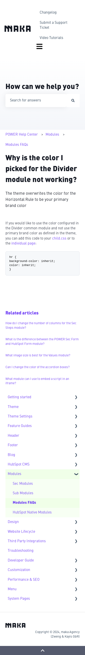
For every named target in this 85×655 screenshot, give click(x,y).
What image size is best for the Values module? (37, 355)
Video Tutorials (51, 38)
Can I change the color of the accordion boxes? (37, 367)
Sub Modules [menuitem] (23, 493)
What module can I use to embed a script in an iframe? (37, 381)
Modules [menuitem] (14, 474)
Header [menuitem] (13, 436)
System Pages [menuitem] (19, 599)
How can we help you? (42, 87)
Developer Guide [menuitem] (21, 560)
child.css (59, 238)
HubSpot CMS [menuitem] (18, 464)
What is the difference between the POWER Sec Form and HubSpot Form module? (42, 341)
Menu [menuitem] (12, 589)
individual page (23, 243)
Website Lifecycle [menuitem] (21, 532)
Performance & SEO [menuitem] (23, 580)
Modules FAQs (16, 145)
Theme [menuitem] (13, 407)
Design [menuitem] (13, 522)
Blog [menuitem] (11, 455)
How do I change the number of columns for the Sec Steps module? (40, 325)
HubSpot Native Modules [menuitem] (32, 512)
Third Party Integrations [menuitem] (27, 541)
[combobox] (35, 100)
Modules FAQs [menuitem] (24, 503)
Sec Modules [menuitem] (23, 484)
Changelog (48, 12)
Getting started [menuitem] (19, 397)
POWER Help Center (21, 135)
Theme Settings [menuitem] (20, 416)
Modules (52, 135)
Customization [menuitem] (19, 570)
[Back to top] (42, 650)
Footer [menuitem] (13, 445)
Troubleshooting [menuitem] (21, 551)
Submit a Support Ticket (53, 25)
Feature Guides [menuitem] (20, 426)
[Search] (73, 100)
